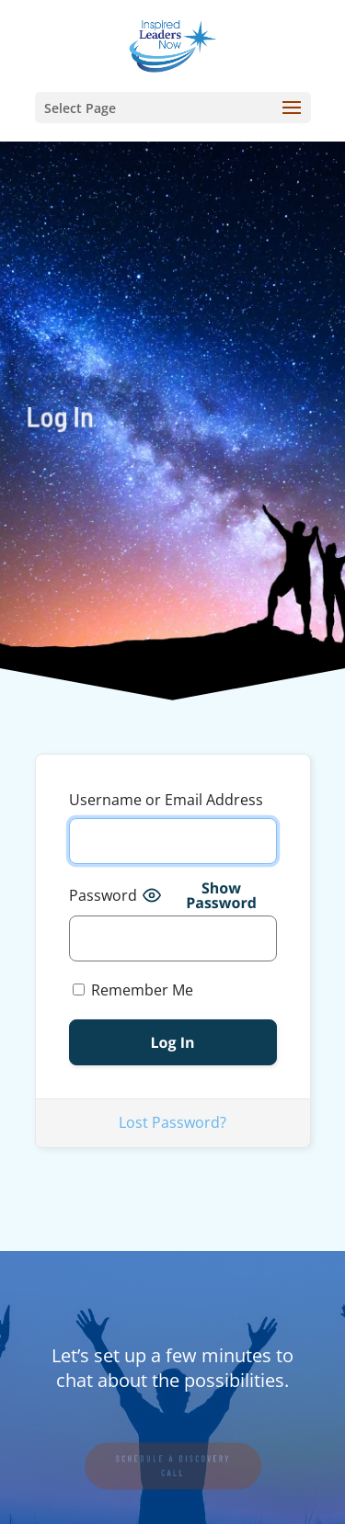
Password (103, 895)
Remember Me (133, 990)
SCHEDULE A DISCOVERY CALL (173, 1466)
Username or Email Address (166, 800)
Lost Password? (172, 1122)
